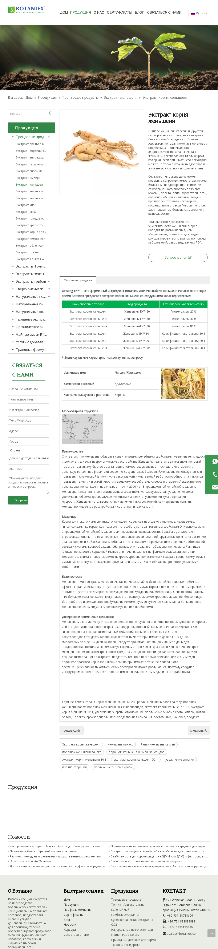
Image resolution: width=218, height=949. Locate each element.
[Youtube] (28, 919)
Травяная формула (124, 922)
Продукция (71, 867)
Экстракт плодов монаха (33, 218)
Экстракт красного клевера (33, 225)
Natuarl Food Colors (125, 897)
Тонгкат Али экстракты (127, 867)
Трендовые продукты (33, 136)
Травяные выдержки (125, 907)
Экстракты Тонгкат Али (33, 266)
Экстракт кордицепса (31, 151)
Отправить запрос (21, 500)
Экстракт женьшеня (30, 184)
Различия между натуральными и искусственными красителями (55, 819)
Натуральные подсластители (33, 296)
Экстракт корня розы (31, 232)
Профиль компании (78, 872)
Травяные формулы (32, 349)
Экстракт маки (26, 212)
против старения (74, 767)
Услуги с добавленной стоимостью (33, 342)
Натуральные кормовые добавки (33, 311)
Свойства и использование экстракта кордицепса (146, 824)
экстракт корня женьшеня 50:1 (136, 759)
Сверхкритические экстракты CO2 (33, 289)
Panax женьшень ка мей (158, 744)
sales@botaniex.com (183, 896)
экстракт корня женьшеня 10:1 (84, 759)
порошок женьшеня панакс (81, 752)
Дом (67, 862)
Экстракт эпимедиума (31, 157)
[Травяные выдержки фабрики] (109, 57)
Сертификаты (73, 877)
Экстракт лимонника (30, 239)
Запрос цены (178, 257)
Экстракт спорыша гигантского (33, 171)
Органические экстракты (33, 327)
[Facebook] (11, 919)
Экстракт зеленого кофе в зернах (33, 191)
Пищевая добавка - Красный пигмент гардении (43, 814)
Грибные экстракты (125, 877)
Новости (70, 887)
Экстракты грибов (31, 281)
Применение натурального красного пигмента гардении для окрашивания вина (159, 809)
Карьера (70, 892)
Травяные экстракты (33, 319)
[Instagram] (37, 919)
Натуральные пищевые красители (33, 304)
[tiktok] (46, 919)
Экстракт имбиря (28, 178)
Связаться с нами (76, 897)
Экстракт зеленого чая (32, 198)
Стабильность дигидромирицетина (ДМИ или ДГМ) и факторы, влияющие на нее (159, 819)
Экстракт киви (26, 205)
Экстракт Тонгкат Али (31, 259)
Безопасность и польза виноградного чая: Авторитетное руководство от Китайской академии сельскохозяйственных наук (159, 829)
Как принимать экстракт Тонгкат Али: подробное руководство (55, 809)
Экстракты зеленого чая (33, 274)
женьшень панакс (120, 744)
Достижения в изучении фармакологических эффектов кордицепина (58, 829)
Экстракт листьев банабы (33, 144)
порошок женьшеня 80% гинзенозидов (137, 752)
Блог (67, 882)
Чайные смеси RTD (31, 334)
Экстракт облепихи (29, 246)
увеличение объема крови (113, 767)
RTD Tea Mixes (121, 917)
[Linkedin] (20, 919)
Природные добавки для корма (133, 902)
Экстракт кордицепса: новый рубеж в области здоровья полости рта (159, 814)
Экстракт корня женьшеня (81, 744)
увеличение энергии (179, 759)
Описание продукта (78, 280)
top (211, 933)
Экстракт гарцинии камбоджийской (33, 164)
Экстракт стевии (28, 252)
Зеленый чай (120, 872)
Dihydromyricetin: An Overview (30, 824)
